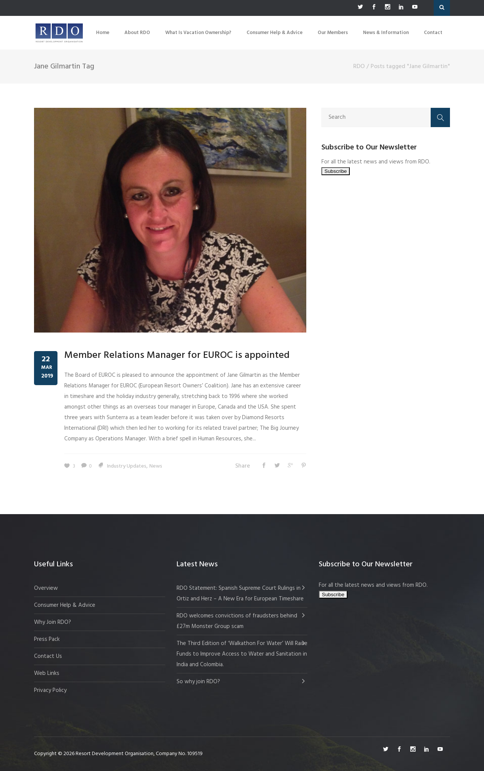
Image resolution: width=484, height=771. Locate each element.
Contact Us (48, 656)
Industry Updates (126, 466)
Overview (46, 588)
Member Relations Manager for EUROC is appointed (177, 355)
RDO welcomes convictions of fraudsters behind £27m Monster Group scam (237, 621)
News (155, 466)
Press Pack (47, 639)
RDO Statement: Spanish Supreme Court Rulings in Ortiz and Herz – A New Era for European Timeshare (240, 593)
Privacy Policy (50, 690)
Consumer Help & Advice (64, 605)
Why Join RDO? (52, 622)
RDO (359, 66)
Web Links (46, 673)
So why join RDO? (198, 681)
